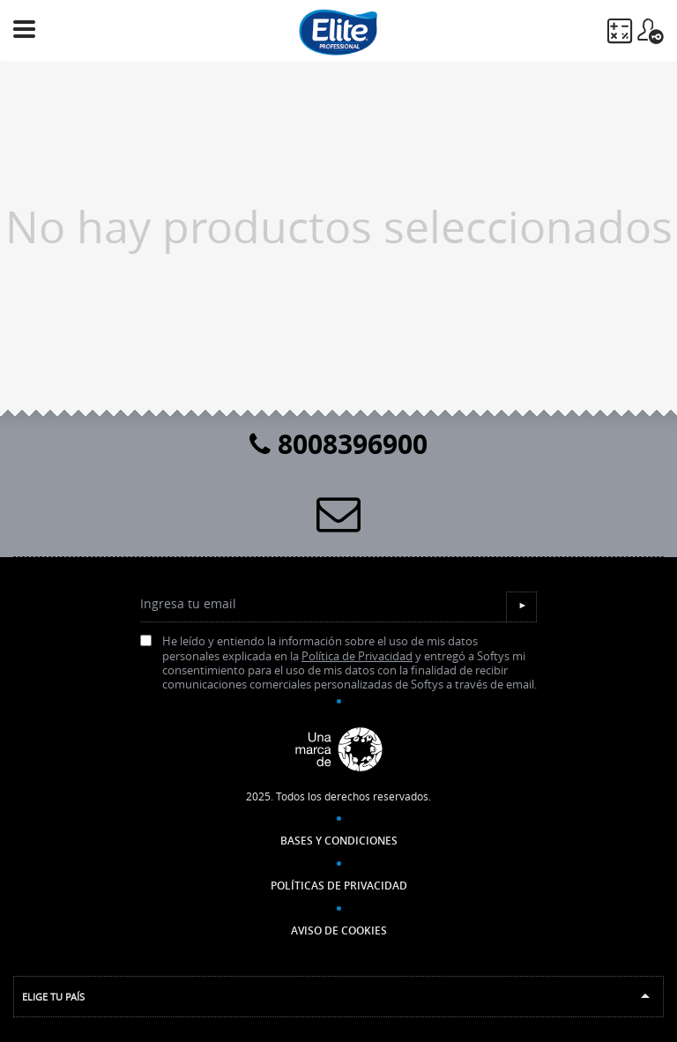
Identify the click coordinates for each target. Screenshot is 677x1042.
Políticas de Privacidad (339, 885)
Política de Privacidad (357, 656)
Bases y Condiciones (339, 840)
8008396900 (338, 444)
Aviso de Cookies (339, 930)
